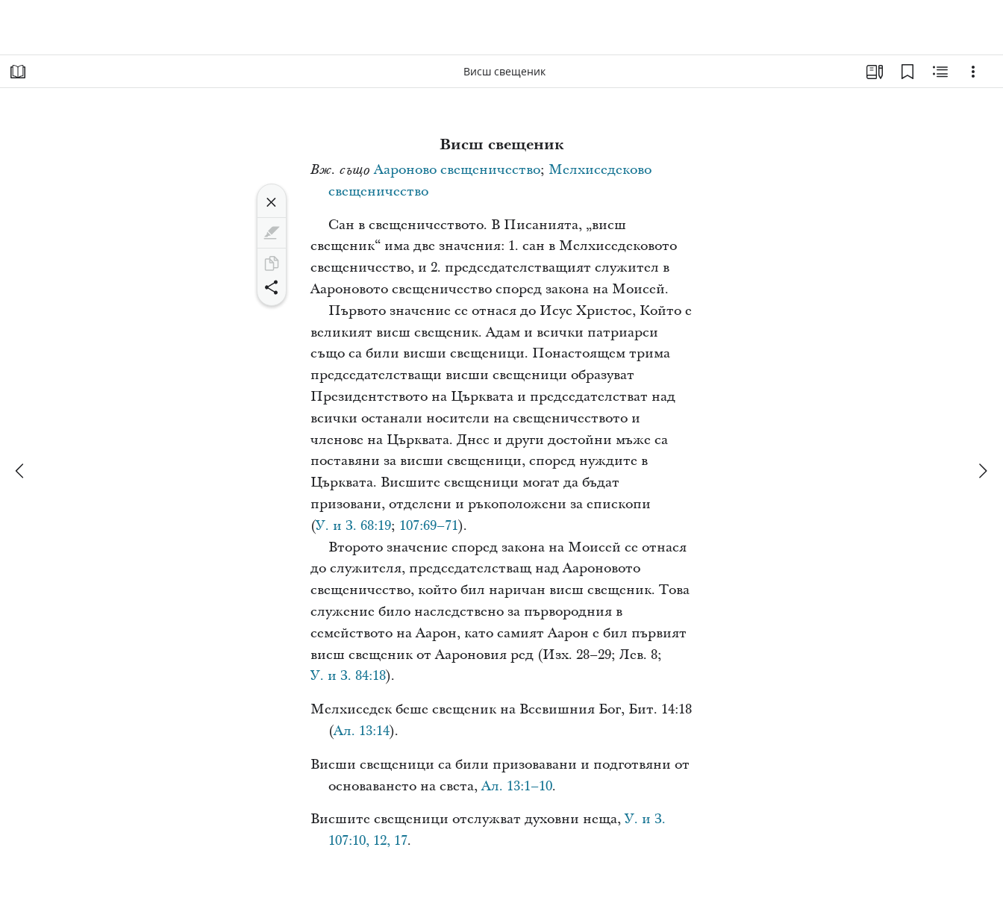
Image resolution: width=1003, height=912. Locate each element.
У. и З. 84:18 (348, 675)
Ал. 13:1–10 (516, 786)
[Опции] (973, 71)
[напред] (982, 471)
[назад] (21, 471)
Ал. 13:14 (362, 731)
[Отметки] (907, 71)
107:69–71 (428, 525)
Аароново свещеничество (457, 169)
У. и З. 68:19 (353, 525)
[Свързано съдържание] (940, 71)
